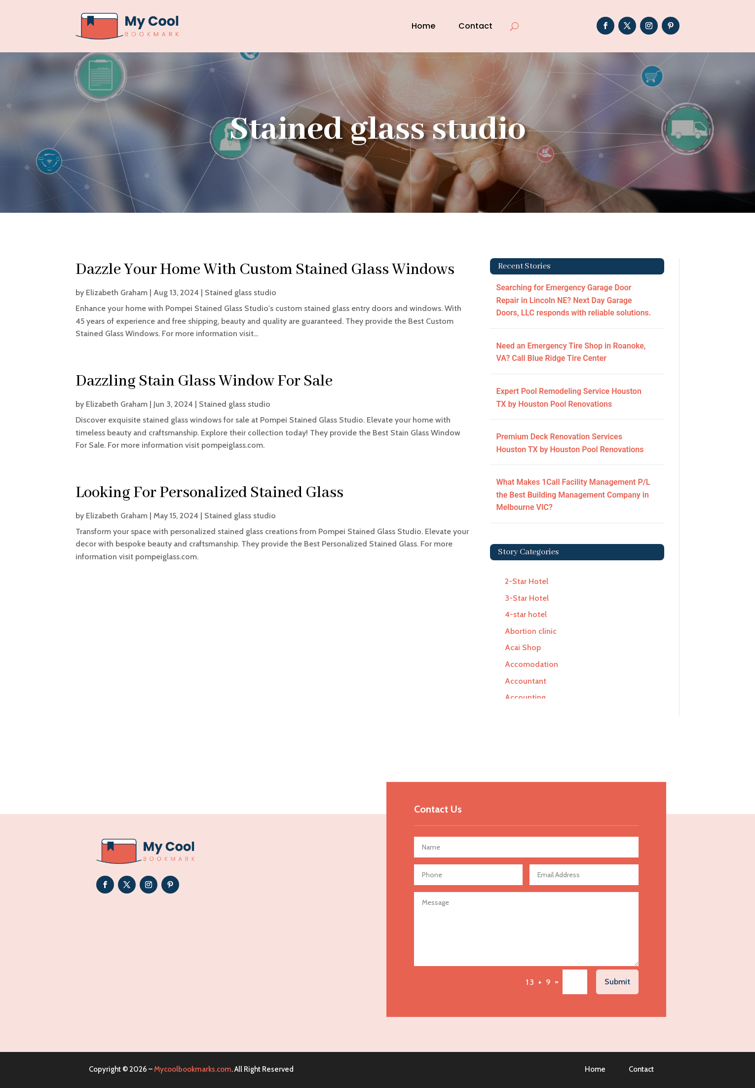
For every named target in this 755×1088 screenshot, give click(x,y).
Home (423, 26)
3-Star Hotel (527, 598)
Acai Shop (523, 647)
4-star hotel (526, 614)
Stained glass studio (240, 292)
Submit (617, 981)
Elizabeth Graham (117, 292)
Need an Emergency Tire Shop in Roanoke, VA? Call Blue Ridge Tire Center (570, 352)
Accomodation (531, 664)
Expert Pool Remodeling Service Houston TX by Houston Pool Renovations (568, 398)
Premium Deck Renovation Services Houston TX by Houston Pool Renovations (569, 443)
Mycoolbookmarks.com (192, 1069)
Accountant (525, 681)
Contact (475, 26)
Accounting (525, 697)
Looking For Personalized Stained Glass (209, 493)
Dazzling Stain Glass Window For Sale (204, 381)
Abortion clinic (531, 631)
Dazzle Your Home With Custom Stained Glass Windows (265, 270)
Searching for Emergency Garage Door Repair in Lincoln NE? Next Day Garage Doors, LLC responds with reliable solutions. (573, 300)
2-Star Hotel (526, 581)
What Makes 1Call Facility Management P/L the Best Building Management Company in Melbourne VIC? (573, 494)
